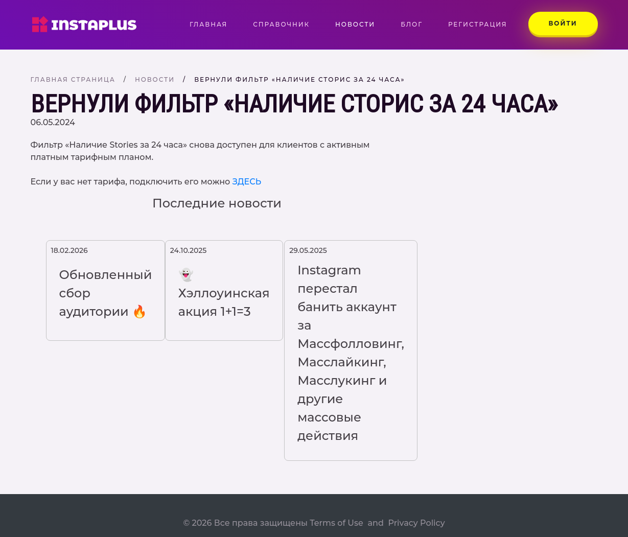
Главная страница (73, 79)
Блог (412, 24)
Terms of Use (336, 523)
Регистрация (477, 24)
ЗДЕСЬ (246, 181)
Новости (355, 24)
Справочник (281, 24)
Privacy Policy (416, 523)
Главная (215, 24)
